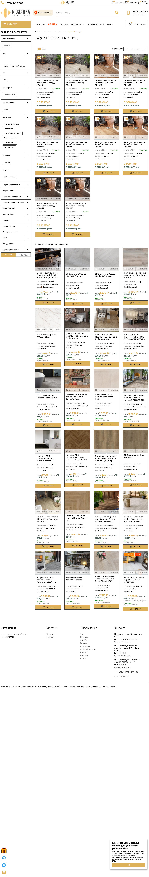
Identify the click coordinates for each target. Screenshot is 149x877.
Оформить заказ (50, 638)
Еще (110, 24)
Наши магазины (42, 12)
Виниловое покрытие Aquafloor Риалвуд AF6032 (134, 82)
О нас (82, 634)
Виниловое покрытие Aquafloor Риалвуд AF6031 (76, 82)
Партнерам (84, 637)
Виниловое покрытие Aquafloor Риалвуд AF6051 (76, 144)
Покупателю (77, 24)
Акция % (52, 24)
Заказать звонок (138, 14)
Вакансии (84, 655)
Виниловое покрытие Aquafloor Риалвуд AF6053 (47, 205)
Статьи (83, 658)
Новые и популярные (133, 49)
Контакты (84, 652)
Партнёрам (40, 24)
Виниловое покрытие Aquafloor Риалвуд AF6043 (76, 205)
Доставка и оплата (96, 24)
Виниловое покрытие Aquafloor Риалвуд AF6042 (105, 82)
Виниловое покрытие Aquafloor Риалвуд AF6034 (105, 144)
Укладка (64, 24)
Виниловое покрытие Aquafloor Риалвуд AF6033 (47, 144)
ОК (128, 865)
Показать (8, 254)
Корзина (49, 634)
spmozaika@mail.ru (121, 676)
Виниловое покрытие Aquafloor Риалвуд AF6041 (47, 82)
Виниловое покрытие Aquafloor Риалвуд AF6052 (134, 144)
